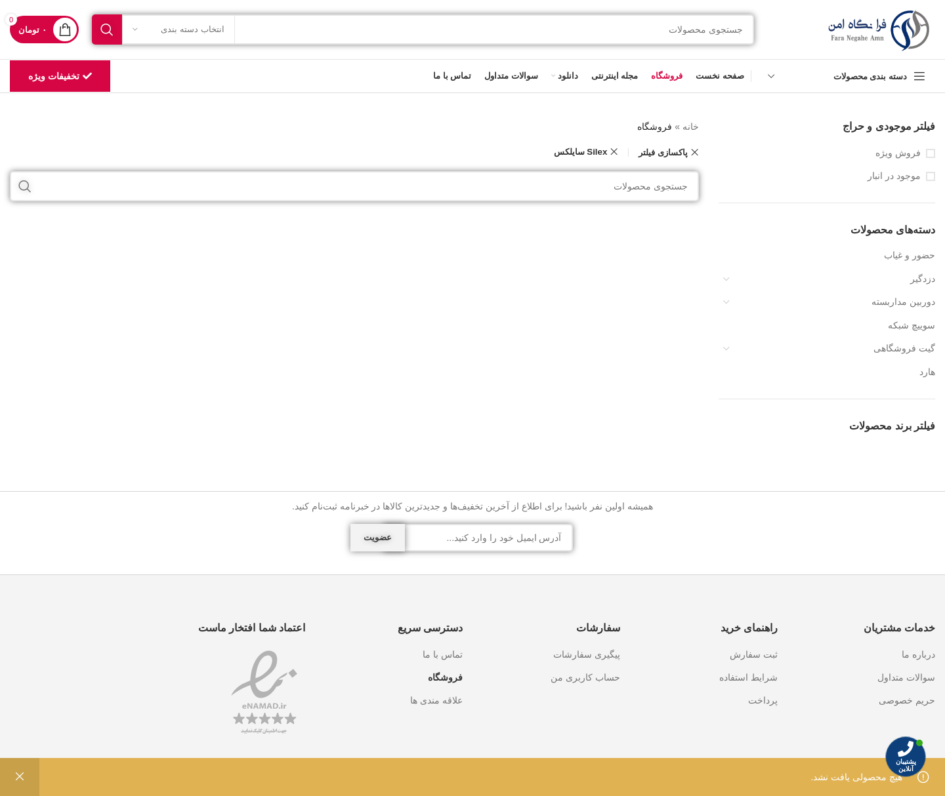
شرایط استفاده (748, 677)
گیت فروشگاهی (904, 348)
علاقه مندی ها (436, 700)
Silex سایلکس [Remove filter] (581, 152)
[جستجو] (423, 29)
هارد (927, 372)
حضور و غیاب (909, 255)
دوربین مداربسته (903, 301)
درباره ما (918, 654)
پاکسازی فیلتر (663, 152)
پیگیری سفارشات (586, 654)
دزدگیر (922, 278)
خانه (690, 126)
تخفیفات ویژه (60, 76)
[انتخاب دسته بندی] (178, 29)
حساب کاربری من (585, 677)
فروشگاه (445, 677)
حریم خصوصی (907, 700)
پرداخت (763, 700)
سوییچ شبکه (911, 325)
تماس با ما (443, 654)
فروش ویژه (898, 153)
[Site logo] (879, 29)
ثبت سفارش (754, 654)
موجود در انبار (894, 175)
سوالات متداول (906, 677)
